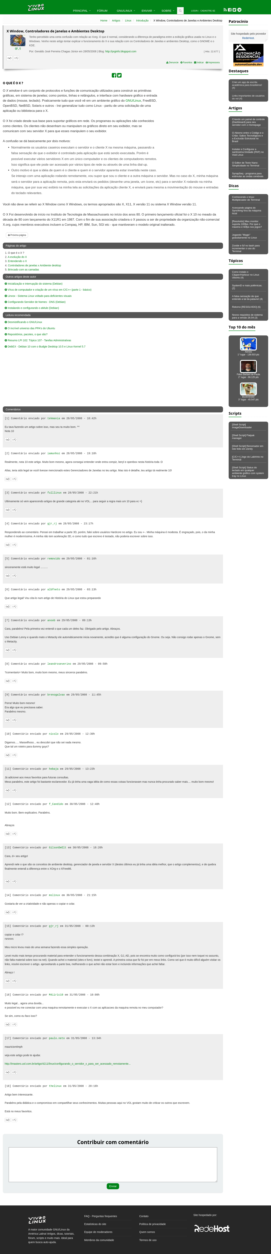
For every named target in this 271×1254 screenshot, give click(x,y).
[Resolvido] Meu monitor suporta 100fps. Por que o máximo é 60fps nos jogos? (247, 224)
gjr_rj (18, 48)
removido (53, 558)
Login (194, 11)
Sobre (166, 10)
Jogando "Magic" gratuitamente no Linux (244, 236)
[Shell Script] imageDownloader (242, 426)
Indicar (199, 62)
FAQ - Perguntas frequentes (100, 1216)
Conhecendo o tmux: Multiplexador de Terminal (246, 198)
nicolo (53, 733)
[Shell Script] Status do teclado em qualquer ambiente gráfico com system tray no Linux (248, 471)
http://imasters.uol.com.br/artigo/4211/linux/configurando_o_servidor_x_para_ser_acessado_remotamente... (68, 1063)
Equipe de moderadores (98, 1231)
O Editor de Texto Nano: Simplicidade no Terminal (245, 164)
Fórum (102, 10)
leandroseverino (59, 663)
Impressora (213, 62)
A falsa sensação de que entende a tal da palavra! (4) (247, 297)
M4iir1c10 (56, 994)
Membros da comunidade (99, 1240)
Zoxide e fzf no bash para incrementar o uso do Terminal (246, 248)
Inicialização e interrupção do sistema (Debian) (33, 283)
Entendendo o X (17, 261)
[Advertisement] (190, 115)
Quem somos (147, 1231)
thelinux (55, 1086)
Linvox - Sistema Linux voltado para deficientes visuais (38, 295)
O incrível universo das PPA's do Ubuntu (30, 328)
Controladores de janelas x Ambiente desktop (34, 265)
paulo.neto (57, 1038)
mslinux (54, 895)
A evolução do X (17, 256)
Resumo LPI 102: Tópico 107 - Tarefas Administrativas (38, 340)
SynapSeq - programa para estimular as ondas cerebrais (247, 175)
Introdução (142, 20)
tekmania (53, 418)
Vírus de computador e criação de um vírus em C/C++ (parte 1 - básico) (48, 289)
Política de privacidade (152, 1224)
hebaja (53, 768)
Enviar (147, 10)
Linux (128, 20)
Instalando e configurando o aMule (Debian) (32, 307)
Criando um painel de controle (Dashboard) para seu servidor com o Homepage (248, 122)
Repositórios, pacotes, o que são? (26, 334)
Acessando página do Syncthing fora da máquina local (246, 210)
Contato (143, 1216)
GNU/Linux (124, 10)
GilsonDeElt (57, 847)
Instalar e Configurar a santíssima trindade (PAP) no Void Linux (248, 152)
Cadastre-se (207, 11)
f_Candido (56, 804)
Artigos (116, 20)
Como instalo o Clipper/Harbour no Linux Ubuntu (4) (245, 274)
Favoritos (186, 62)
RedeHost (248, 38)
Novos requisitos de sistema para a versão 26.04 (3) (247, 316)
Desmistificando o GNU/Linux (23, 322)
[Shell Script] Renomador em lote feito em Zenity (247, 447)
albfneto (53, 589)
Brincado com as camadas (23, 269)
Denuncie (172, 62)
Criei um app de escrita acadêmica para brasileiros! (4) (247, 85)
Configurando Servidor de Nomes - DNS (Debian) (35, 301)
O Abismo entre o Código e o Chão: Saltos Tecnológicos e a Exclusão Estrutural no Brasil (247, 137)
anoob (51, 620)
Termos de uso (148, 1240)
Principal (80, 10)
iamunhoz (53, 453)
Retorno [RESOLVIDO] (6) (246, 307)
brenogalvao (56, 694)
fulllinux (54, 492)
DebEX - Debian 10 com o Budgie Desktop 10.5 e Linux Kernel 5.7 (45, 346)
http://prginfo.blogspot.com (120, 51)
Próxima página (17, 235)
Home (103, 20)
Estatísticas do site (95, 1224)
